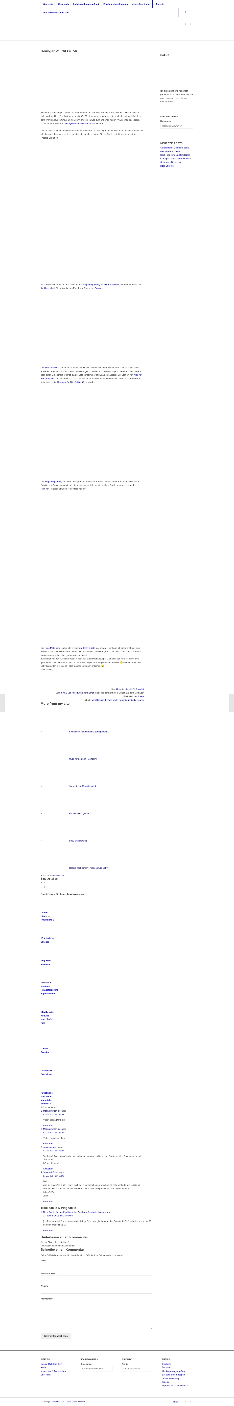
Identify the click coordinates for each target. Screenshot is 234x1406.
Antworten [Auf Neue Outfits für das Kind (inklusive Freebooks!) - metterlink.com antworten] (48, 1230)
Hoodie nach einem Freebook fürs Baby (88, 868)
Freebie (165, 1382)
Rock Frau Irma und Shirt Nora (175, 155)
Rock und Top (167, 166)
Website (44, 1286)
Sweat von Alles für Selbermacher (78, 693)
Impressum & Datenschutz (53, 1371)
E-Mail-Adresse (49, 1273)
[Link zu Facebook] (190, 24)
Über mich (46, 1374)
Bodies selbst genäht (79, 813)
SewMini (139, 689)
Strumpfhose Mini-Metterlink (82, 786)
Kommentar (47, 1299)
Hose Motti (49, 288)
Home (43, 1367)
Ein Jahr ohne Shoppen (173, 1374)
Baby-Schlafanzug (78, 840)
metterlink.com (58, 1402)
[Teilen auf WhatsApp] (44, 887)
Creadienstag (122, 689)
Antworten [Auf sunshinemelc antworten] (48, 1168)
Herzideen (139, 696)
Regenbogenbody (91, 284)
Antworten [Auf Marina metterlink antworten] (48, 1125)
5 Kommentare (58, 875)
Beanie (98, 288)
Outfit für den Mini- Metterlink (83, 759)
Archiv (125, 1364)
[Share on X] (44, 882)
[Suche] (185, 12)
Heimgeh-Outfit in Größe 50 (78, 123)
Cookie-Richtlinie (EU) (51, 1364)
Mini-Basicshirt (112, 284)
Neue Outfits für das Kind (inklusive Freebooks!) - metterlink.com (74, 1212)
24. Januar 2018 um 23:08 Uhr (58, 1215)
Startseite (166, 1364)
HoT (132, 689)
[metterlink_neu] (117, 24)
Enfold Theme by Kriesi (75, 1402)
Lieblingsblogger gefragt (173, 1371)
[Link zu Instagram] (185, 24)
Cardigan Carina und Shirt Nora (175, 158)
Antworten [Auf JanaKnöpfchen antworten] (48, 1201)
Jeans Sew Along (170, 1378)
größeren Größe (87, 648)
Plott (43, 489)
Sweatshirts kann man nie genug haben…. (89, 731)
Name (44, 1261)
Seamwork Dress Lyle (170, 162)
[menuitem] (48, 4)
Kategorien (165, 121)
